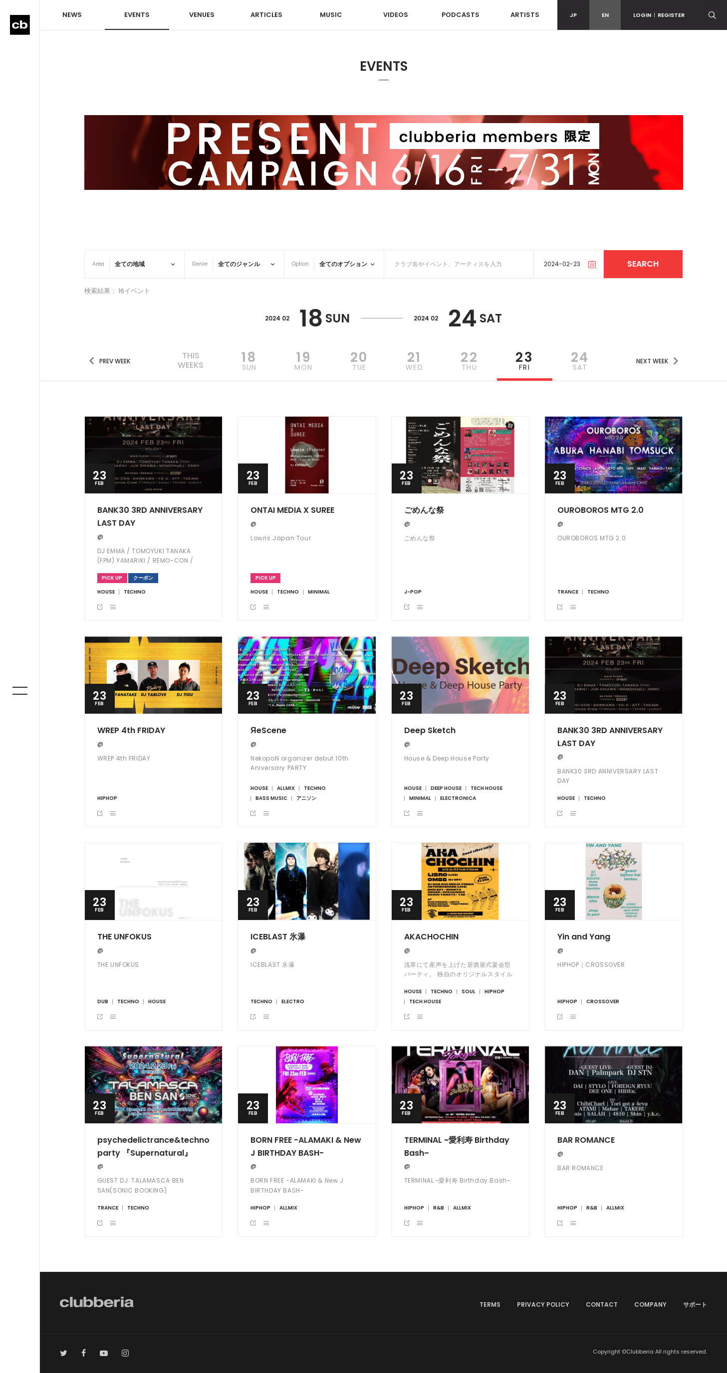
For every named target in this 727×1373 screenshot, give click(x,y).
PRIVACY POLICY (543, 1304)
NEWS (72, 14)
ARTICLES (266, 14)
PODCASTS (461, 14)
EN (605, 15)
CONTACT (602, 1304)
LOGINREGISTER (659, 15)
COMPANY (650, 1304)
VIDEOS (395, 14)
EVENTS (137, 14)
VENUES (202, 14)
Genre (200, 264)
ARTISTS (524, 14)
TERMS (490, 1304)
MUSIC (331, 14)
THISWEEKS (191, 360)
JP (573, 15)
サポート (695, 1304)
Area (98, 264)
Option (300, 264)
